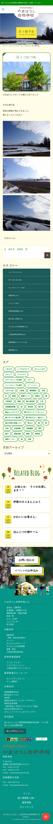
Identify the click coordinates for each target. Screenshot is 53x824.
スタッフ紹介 (12, 619)
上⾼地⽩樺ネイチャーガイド (18, 668)
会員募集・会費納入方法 (17, 610)
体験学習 (11, 295)
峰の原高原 (30, 401)
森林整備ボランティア (16, 342)
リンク (26, 793)
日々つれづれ (25, 46)
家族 (19, 401)
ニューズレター (13, 272)
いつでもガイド (23, 369)
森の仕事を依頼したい (13, 423)
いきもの (8, 369)
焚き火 (30, 423)
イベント (11, 303)
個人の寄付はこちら (15, 731)
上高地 (21, 391)
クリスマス (21, 374)
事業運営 (11, 350)
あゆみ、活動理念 (14, 607)
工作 (41, 401)
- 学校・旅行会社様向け (16, 638)
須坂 (29, 439)
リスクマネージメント (16, 665)
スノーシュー (32, 385)
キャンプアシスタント (16, 679)
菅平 (40, 428)
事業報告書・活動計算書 (17, 613)
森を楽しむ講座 (13, 319)
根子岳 (12, 249)
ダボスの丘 (9, 391)
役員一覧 (10, 616)
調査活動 (17, 434)
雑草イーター (10, 439)
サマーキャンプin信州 (13, 380)
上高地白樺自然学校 (15, 334)
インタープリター (14, 662)
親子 (7, 434)
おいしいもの (40, 369)
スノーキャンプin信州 (13, 385)
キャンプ (8, 374)
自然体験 (17, 428)
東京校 (30, 407)
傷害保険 (26, 802)
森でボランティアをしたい (34, 412)
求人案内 (10, 624)
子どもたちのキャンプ (16, 643)
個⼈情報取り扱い (27, 798)
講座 (28, 434)
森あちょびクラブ (12, 412)
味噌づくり (25, 396)
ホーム (5, 46)
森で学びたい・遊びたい (35, 418)
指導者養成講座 (13, 311)
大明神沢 (8, 401)
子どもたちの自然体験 (16, 326)
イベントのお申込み (26, 570)
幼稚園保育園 (10, 407)
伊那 (43, 391)
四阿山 (37, 396)
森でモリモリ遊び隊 (12, 418)
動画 (14, 396)
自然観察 (29, 428)
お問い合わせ (26, 560)
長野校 (20, 249)
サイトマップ (26, 807)
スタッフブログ (14, 46)
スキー (29, 380)
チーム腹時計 (12, 681)
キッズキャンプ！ (14, 287)
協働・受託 (11, 649)
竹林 (7, 428)
